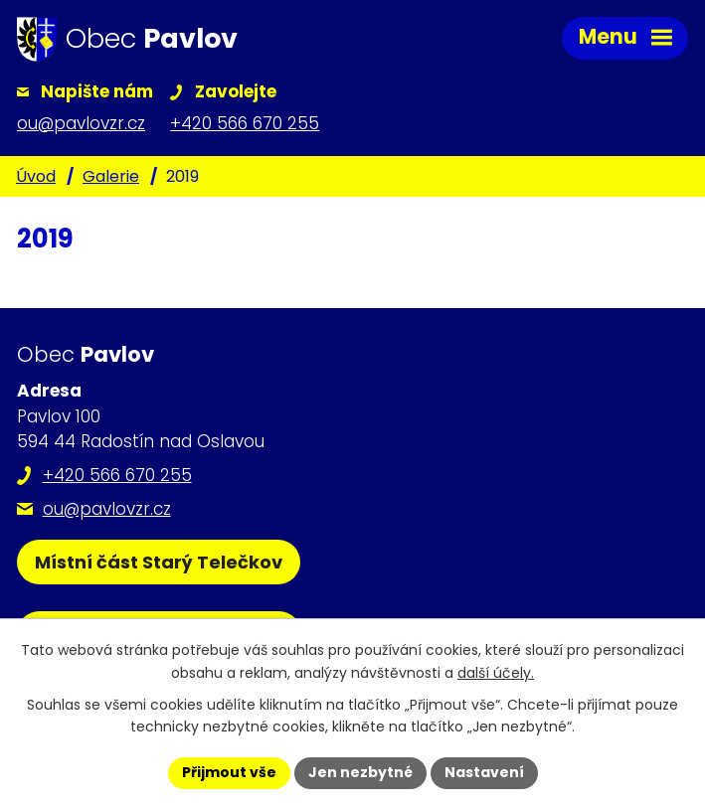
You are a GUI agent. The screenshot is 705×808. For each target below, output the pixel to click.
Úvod (36, 176)
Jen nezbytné (360, 772)
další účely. (495, 673)
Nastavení (484, 772)
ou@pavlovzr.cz (107, 509)
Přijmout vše (229, 772)
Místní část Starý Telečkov (158, 562)
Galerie (111, 176)
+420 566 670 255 (117, 475)
